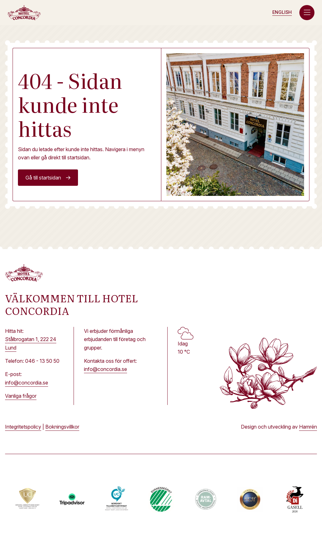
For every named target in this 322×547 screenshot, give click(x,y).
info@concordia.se (26, 382)
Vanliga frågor (20, 396)
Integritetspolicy (23, 427)
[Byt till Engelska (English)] (282, 12)
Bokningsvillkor (62, 427)
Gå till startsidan (43, 177)
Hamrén (308, 427)
